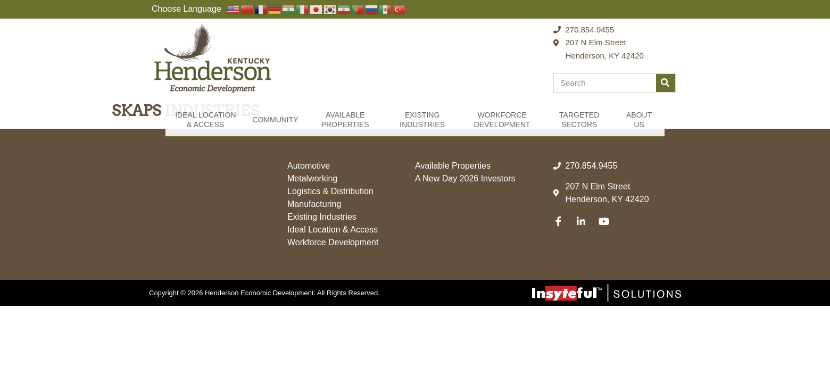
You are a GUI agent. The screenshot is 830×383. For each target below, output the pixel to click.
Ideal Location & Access (205, 120)
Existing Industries (422, 120)
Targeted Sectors (579, 120)
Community (275, 119)
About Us (639, 120)
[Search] (665, 83)
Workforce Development (502, 120)
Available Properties (345, 120)
